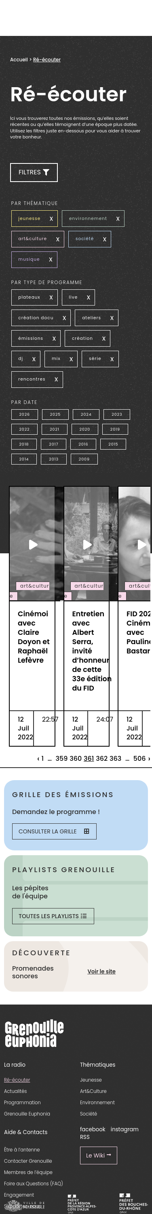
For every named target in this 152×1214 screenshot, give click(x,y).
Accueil (19, 60)
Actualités (15, 1091)
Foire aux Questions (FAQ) (33, 1184)
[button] (34, 172)
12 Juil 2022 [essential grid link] (25, 728)
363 (115, 758)
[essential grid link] (32, 544)
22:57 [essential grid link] (50, 719)
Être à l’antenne (22, 1150)
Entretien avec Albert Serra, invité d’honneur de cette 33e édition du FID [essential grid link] (92, 651)
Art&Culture (93, 1091)
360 (76, 758)
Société (88, 1114)
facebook (93, 1129)
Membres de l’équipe (28, 1172)
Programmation (22, 1102)
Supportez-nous (22, 1206)
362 (102, 758)
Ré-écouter (17, 1080)
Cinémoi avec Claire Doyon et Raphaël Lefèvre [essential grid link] (34, 637)
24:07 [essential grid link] (104, 719)
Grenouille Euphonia (27, 1114)
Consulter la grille (54, 831)
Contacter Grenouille (28, 1161)
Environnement (97, 1102)
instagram (125, 1129)
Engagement (19, 1195)
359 (62, 758)
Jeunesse (91, 1080)
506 (139, 758)
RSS (85, 1137)
